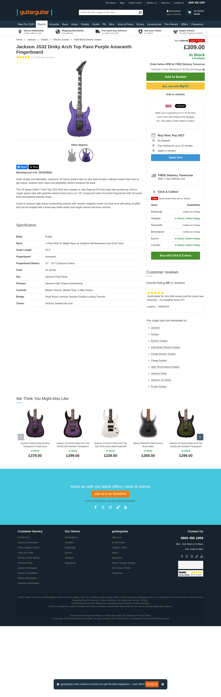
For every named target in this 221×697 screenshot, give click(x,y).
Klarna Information (27, 576)
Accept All (152, 684)
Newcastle (70, 561)
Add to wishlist (175, 94)
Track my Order (26, 551)
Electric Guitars (61, 39)
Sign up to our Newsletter (110, 492)
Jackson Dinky (159, 373)
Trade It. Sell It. (135, 3)
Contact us (23, 536)
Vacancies (117, 571)
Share (22, 167)
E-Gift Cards (118, 541)
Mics (111, 24)
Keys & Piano (125, 24)
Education (117, 556)
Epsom (68, 551)
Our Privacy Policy (121, 566)
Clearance (197, 24)
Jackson (32, 39)
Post (34, 167)
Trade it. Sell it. (119, 546)
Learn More (138, 684)
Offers (184, 24)
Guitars (44, 39)
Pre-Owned (171, 24)
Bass (65, 24)
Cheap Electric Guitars (163, 354)
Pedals (85, 24)
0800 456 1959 (196, 2)
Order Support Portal (28, 546)
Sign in (170, 14)
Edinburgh (70, 546)
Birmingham (71, 536)
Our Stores (111, 3)
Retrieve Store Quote (29, 556)
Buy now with (175, 86)
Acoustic (54, 24)
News (115, 551)
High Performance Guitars (165, 367)
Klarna (177, 117)
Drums (140, 24)
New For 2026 (26, 24)
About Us (165, 3)
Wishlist (177, 14)
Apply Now (175, 157)
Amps (74, 24)
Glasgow (69, 556)
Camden (69, 541)
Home (19, 39)
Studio (96, 24)
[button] (189, 12)
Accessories (154, 24)
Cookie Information (27, 566)
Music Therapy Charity (123, 561)
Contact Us (179, 3)
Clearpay (190, 117)
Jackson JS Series (161, 380)
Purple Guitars (159, 386)
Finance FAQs (25, 561)
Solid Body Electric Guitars (88, 39)
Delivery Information (28, 541)
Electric (42, 24)
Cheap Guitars (159, 360)
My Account (173, 11)
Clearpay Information (28, 582)
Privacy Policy (101, 499)
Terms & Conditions (28, 571)
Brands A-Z (152, 3)
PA (104, 24)
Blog (122, 3)
